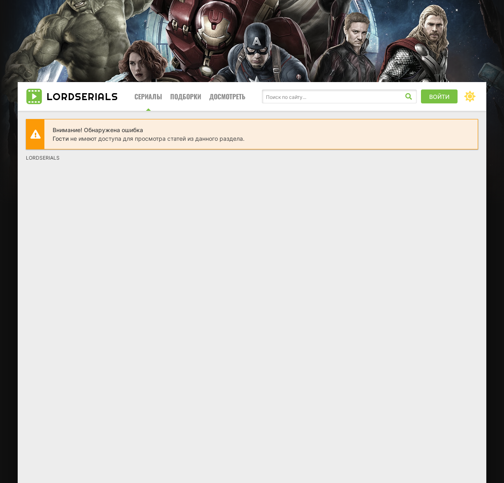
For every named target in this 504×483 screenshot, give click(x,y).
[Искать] (408, 96)
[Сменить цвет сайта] (470, 96)
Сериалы (148, 96)
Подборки (185, 96)
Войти (439, 96)
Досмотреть (227, 96)
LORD (82, 96)
